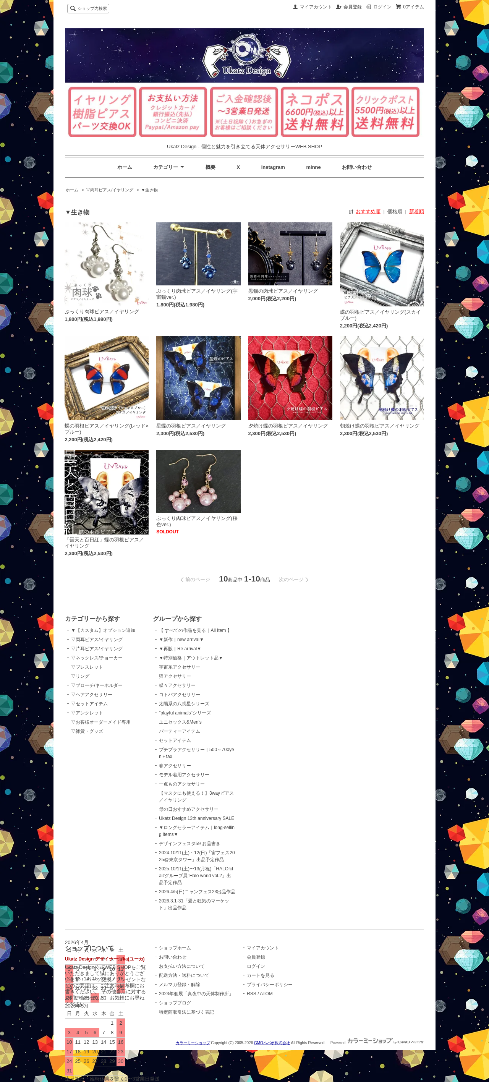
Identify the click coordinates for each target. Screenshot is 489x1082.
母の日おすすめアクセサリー (189, 809)
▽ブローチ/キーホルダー (97, 685)
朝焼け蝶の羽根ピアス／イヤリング (379, 426)
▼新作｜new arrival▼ (181, 639)
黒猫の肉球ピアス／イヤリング (283, 291)
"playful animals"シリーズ (185, 713)
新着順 (416, 211)
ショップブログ (175, 1003)
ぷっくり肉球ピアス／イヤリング (102, 311)
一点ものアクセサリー (182, 784)
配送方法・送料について (184, 975)
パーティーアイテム (179, 731)
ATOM (266, 993)
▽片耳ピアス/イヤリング (97, 648)
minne (313, 167)
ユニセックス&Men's (180, 722)
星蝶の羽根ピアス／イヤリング (191, 426)
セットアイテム (175, 740)
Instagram (273, 167)
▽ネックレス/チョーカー (97, 658)
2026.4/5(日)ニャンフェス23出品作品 (197, 891)
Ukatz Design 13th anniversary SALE (196, 818)
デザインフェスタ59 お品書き (189, 843)
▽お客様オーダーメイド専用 (101, 722)
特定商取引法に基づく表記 (186, 1012)
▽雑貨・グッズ (87, 731)
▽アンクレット (87, 713)
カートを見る (260, 975)
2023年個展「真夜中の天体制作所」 (196, 993)
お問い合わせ (357, 167)
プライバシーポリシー (270, 984)
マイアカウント (316, 7)
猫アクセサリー (175, 676)
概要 (210, 167)
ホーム (124, 167)
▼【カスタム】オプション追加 (103, 630)
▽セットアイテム (89, 703)
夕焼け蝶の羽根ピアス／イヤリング (288, 426)
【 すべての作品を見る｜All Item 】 (195, 630)
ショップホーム (175, 948)
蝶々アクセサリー (177, 685)
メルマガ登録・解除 (179, 984)
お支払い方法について (182, 966)
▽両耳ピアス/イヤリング (109, 190)
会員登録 (352, 7)
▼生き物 (149, 190)
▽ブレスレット (87, 667)
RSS (251, 993)
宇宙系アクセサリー (179, 667)
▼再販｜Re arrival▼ (180, 648)
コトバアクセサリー (179, 694)
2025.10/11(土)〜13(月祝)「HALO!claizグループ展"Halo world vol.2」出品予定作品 (196, 875)
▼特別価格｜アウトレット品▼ (191, 658)
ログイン (382, 7)
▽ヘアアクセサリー (91, 694)
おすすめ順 (368, 211)
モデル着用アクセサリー (184, 774)
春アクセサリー (175, 765)
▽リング (80, 676)
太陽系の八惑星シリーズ (184, 703)
